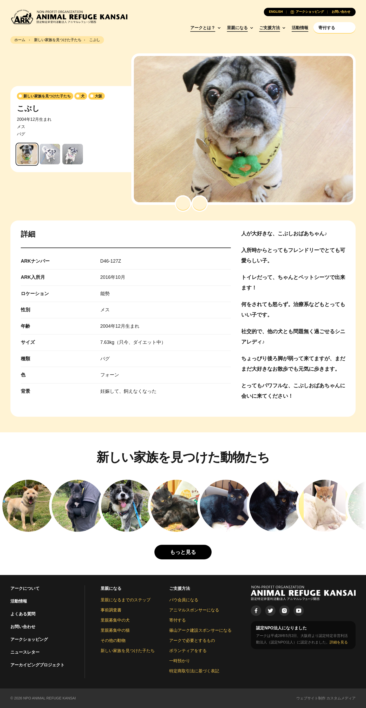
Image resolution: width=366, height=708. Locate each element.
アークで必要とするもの (192, 640)
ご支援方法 (269, 28)
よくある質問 (22, 614)
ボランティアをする (188, 650)
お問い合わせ (22, 626)
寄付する (177, 620)
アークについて (25, 588)
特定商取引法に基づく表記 (194, 671)
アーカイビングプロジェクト (37, 665)
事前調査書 (111, 610)
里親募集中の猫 (115, 630)
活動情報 (300, 28)
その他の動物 (113, 640)
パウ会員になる (183, 600)
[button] (183, 203)
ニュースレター (25, 652)
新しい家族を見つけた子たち (128, 650)
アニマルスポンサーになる (194, 610)
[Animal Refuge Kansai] (68, 17)
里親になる (237, 28)
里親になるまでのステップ (126, 600)
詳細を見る (339, 642)
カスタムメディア (341, 698)
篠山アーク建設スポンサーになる (200, 630)
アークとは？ (202, 28)
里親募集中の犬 (115, 620)
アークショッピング (29, 639)
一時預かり (179, 661)
